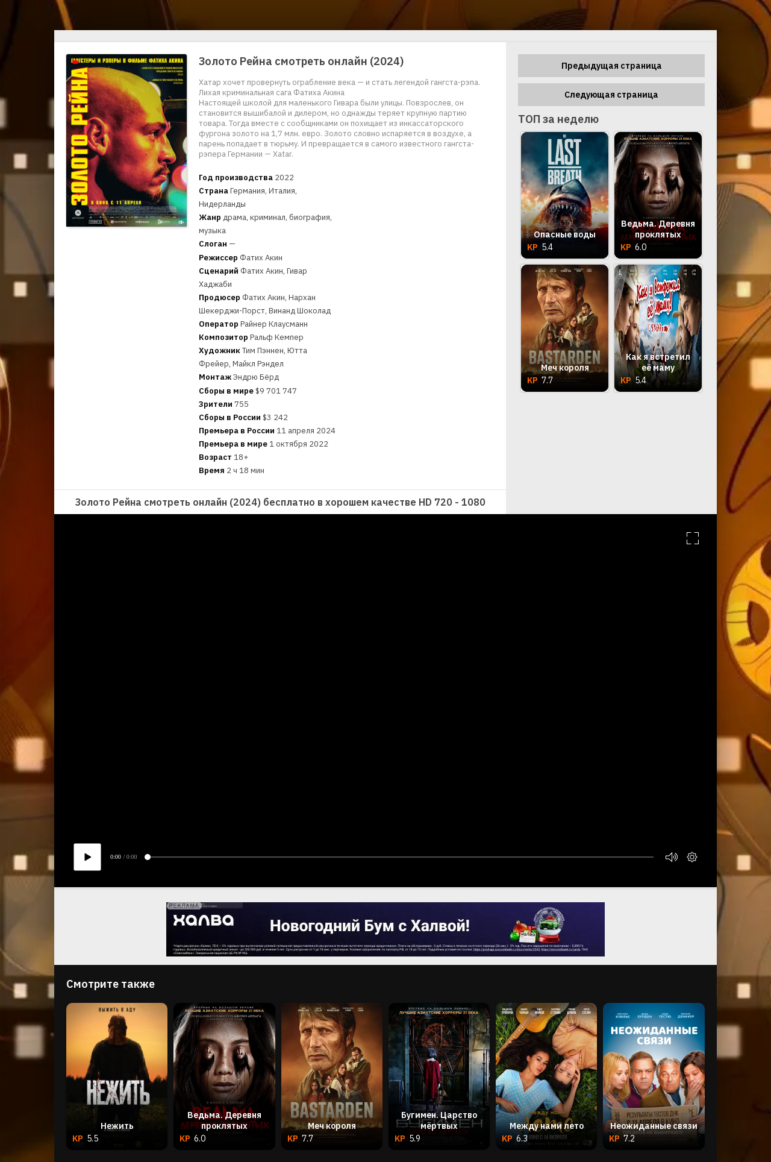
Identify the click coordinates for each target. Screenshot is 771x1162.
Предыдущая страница (611, 65)
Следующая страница (611, 94)
